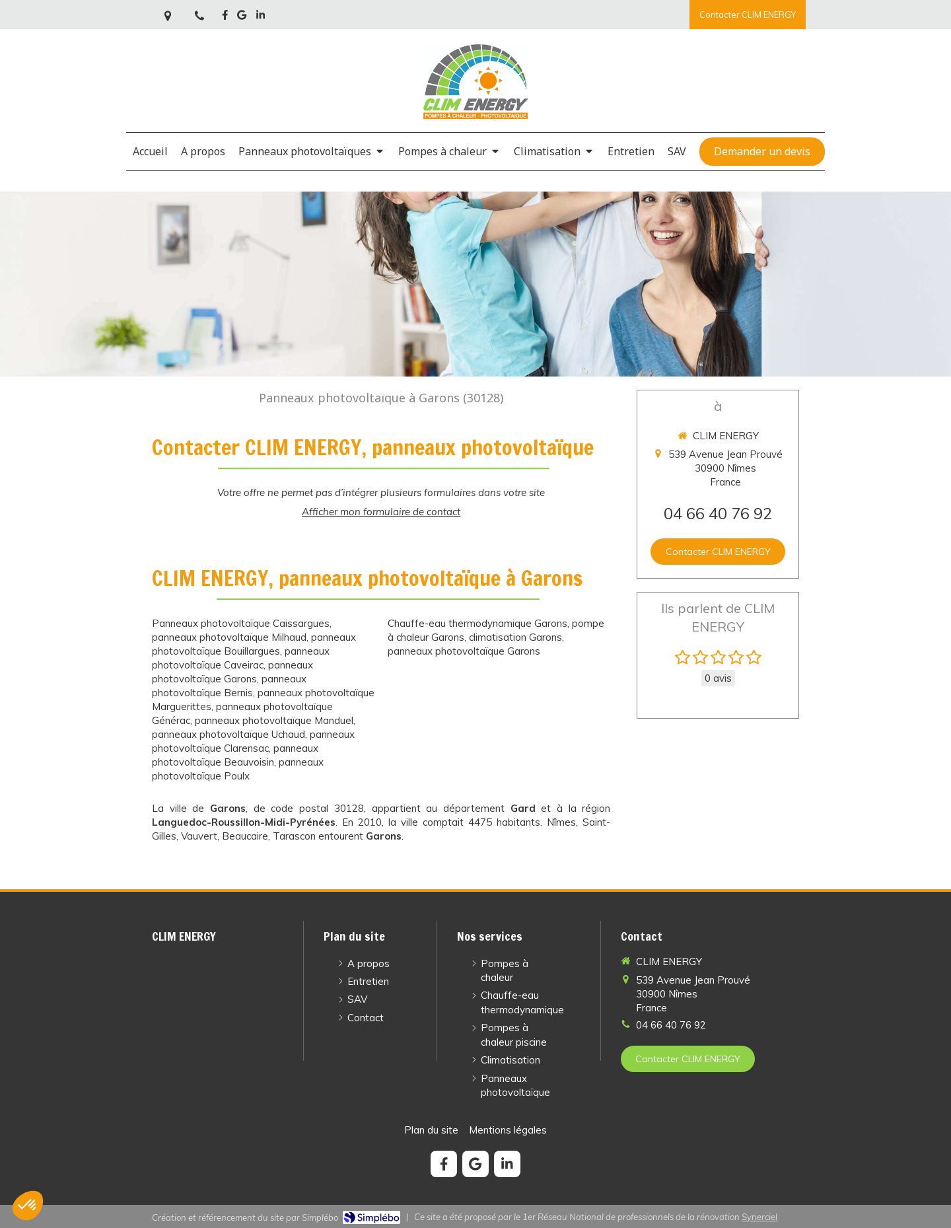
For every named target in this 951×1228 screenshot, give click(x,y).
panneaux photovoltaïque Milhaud (229, 637)
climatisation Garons (515, 637)
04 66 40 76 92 (718, 513)
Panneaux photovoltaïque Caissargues (241, 623)
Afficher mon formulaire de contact (381, 511)
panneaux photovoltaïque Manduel (274, 720)
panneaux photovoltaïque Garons (464, 651)
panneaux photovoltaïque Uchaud (228, 734)
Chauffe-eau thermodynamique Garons (477, 623)
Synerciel (759, 1216)
